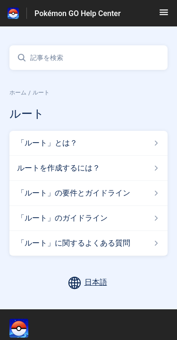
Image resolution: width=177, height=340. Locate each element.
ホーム (17, 92)
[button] (163, 15)
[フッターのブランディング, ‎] (28, 328)
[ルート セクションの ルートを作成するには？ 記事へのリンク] (88, 168)
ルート (41, 92)
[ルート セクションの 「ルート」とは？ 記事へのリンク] (88, 143)
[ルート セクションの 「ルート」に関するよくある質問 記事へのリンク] (88, 243)
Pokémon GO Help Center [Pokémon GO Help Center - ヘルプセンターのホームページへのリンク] (77, 13)
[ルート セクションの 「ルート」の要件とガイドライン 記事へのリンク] (88, 193)
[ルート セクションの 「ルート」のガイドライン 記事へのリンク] (88, 218)
